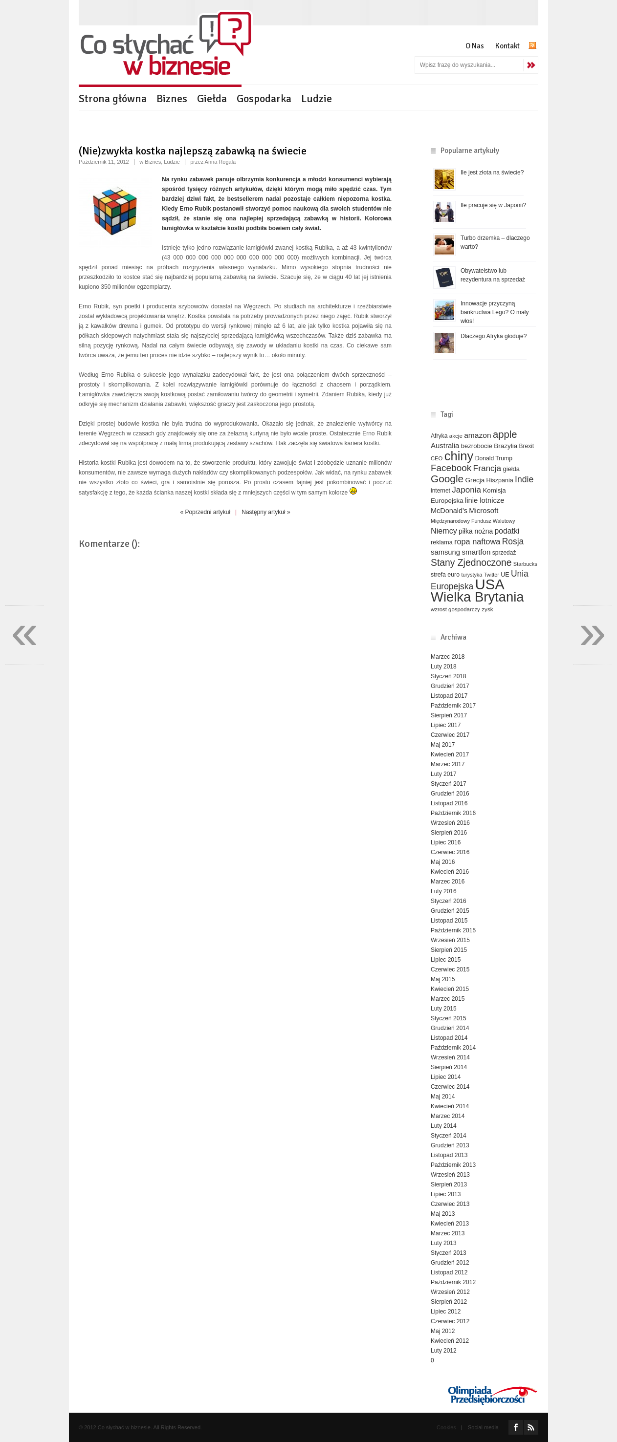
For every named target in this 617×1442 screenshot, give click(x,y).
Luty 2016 (444, 891)
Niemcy (444, 530)
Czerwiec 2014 (450, 1086)
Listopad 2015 (449, 920)
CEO (436, 458)
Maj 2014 (443, 1096)
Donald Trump (493, 458)
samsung (445, 552)
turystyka (471, 575)
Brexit (526, 446)
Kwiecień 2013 (450, 1223)
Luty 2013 (444, 1243)
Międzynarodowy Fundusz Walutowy (473, 521)
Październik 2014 (453, 1047)
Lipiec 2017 (446, 725)
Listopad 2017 (449, 695)
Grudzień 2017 (450, 686)
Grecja (475, 480)
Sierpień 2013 (449, 1184)
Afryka (439, 435)
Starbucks (525, 564)
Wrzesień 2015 (450, 940)
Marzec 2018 (447, 656)
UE (505, 574)
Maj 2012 (443, 1331)
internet (440, 490)
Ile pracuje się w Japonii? (493, 205)
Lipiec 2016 (446, 842)
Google (447, 478)
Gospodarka (264, 98)
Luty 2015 (444, 1008)
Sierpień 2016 (449, 832)
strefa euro (445, 574)
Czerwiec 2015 (450, 969)
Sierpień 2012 (449, 1301)
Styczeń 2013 (448, 1252)
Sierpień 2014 (449, 1067)
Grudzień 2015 (450, 910)
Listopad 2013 (449, 1155)
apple (505, 434)
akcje (456, 435)
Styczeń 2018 (448, 676)
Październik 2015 (453, 930)
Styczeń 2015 (448, 1018)
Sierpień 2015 (449, 950)
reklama (442, 542)
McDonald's (449, 511)
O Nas (474, 46)
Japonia (466, 490)
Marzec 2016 (447, 881)
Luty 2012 (444, 1350)
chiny (459, 456)
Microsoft (483, 511)
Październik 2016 (453, 813)
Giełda (212, 98)
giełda (511, 469)
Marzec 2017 (447, 764)
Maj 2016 (443, 862)
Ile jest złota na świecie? (492, 172)
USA (490, 584)
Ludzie (316, 98)
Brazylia (505, 446)
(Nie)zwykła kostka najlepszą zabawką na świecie (193, 150)
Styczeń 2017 (448, 783)
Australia (445, 445)
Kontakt (507, 46)
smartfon (476, 552)
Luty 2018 (444, 666)
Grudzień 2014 (450, 1028)
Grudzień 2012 (450, 1262)
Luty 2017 (444, 774)
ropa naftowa (477, 541)
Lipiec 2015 (446, 959)
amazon (477, 435)
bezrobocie (476, 446)
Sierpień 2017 (449, 715)
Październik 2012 (453, 1282)
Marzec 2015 (447, 998)
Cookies (446, 1427)
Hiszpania (499, 480)
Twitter (491, 575)
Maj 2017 (443, 744)
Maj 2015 (443, 979)
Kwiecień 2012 (450, 1340)
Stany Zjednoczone (471, 562)
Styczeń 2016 (448, 901)
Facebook (451, 468)
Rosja (513, 541)
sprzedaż (504, 552)
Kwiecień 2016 (450, 871)
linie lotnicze (485, 500)
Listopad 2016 (449, 803)
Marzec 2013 (447, 1233)
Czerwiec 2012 (450, 1321)
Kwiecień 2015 (450, 989)
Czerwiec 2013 (450, 1204)
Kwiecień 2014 (450, 1106)
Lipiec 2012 (446, 1311)
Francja (487, 468)
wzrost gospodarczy (455, 609)
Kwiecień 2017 (450, 754)
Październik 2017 (453, 705)
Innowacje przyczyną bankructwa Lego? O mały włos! (495, 312)
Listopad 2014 (449, 1037)
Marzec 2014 (447, 1116)
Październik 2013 (453, 1165)
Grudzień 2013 (450, 1145)
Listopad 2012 (449, 1272)
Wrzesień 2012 (450, 1292)
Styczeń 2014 (448, 1135)
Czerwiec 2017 (450, 735)
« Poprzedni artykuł (205, 512)
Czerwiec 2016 (450, 852)
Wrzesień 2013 (450, 1174)
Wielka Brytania (477, 596)
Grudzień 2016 (450, 793)
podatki (507, 531)
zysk (487, 609)
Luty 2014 (444, 1125)
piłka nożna (476, 531)
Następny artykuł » (266, 512)
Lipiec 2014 (446, 1077)
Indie (524, 479)
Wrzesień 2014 (450, 1057)
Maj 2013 (443, 1213)
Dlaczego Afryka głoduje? (494, 336)
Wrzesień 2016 (450, 822)
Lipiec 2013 (446, 1194)
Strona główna (113, 98)
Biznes (171, 98)
